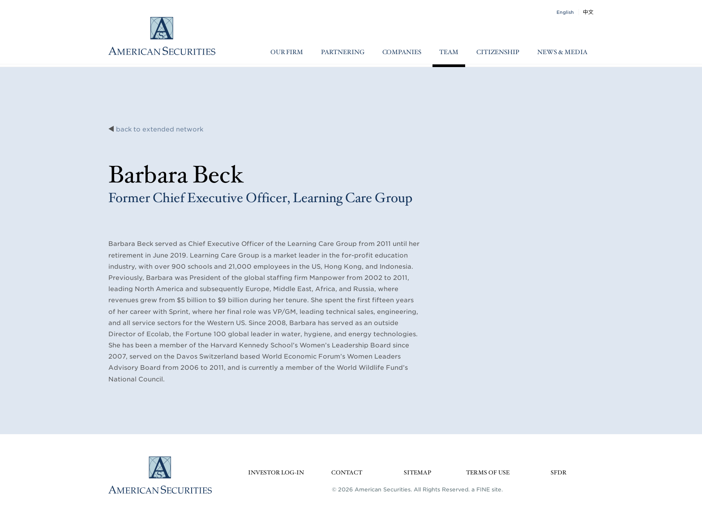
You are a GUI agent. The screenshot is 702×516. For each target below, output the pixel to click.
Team (448, 52)
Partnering (342, 52)
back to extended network (159, 129)
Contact (346, 473)
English (565, 12)
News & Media (562, 52)
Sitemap (417, 473)
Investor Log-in (276, 473)
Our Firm (286, 52)
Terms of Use (487, 473)
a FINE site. (487, 489)
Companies (401, 52)
